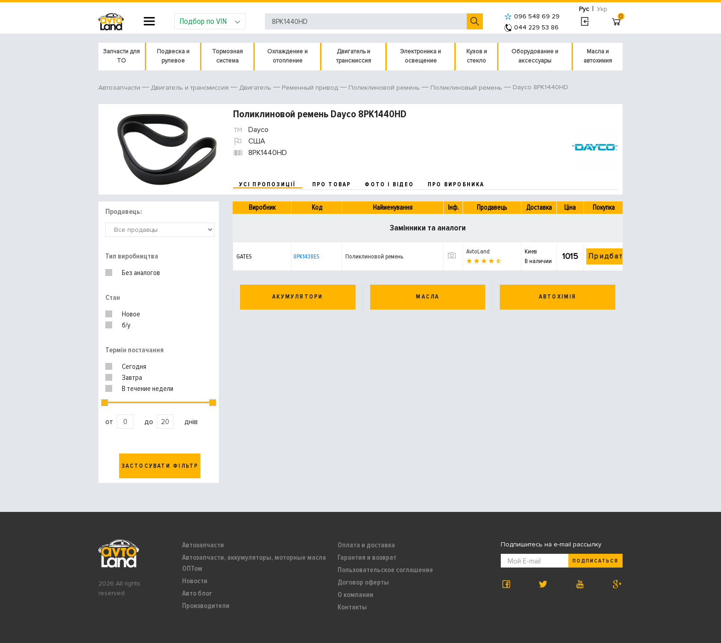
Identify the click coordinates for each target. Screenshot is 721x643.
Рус (584, 9)
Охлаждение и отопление (287, 56)
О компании (355, 595)
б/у (126, 325)
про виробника (456, 184)
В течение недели (147, 388)
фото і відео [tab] (389, 184)
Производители (205, 606)
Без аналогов (141, 272)
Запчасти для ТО (121, 56)
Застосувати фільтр (160, 466)
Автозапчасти (203, 545)
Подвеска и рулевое (173, 56)
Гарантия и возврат (367, 557)
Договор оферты (363, 582)
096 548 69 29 (532, 16)
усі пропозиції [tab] (267, 184)
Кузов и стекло (476, 56)
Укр (602, 9)
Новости (194, 581)
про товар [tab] (331, 184)
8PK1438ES (306, 256)
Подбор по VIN (209, 21)
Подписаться (595, 560)
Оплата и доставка (366, 545)
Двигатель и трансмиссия (353, 56)
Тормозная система (227, 56)
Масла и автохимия (598, 56)
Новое (131, 314)
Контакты (352, 607)
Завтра (132, 377)
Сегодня (134, 366)
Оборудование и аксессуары (534, 56)
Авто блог (197, 593)
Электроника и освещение (420, 56)
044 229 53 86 (531, 27)
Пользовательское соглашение (385, 570)
